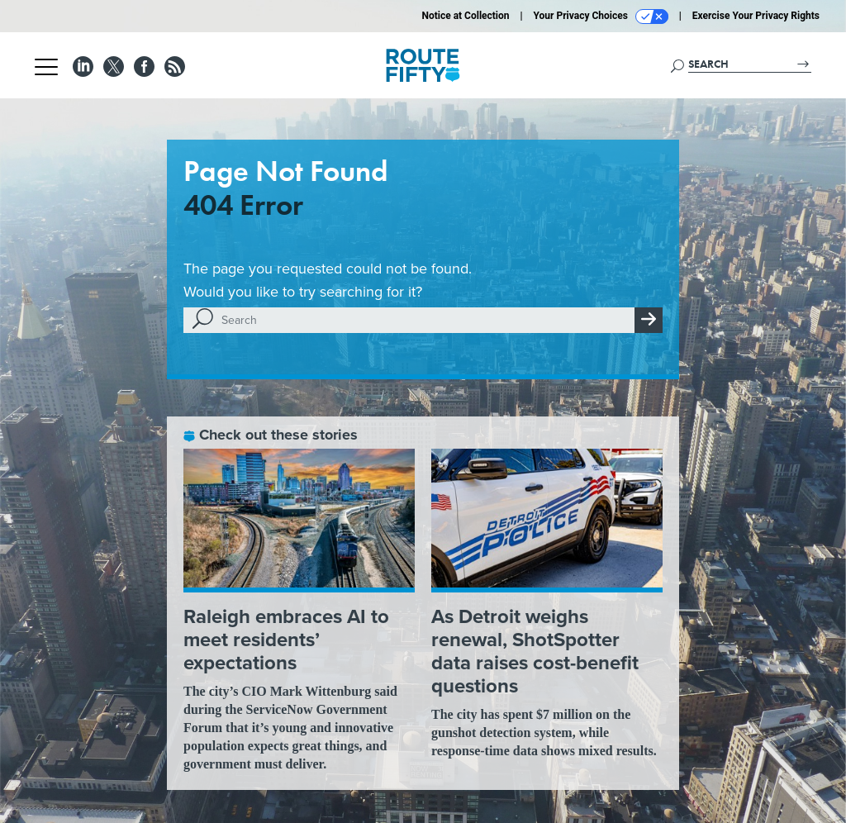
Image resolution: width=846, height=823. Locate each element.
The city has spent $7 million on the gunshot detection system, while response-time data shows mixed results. (544, 732)
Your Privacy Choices (601, 16)
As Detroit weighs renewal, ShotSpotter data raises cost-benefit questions (535, 651)
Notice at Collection (465, 15)
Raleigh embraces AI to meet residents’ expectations (286, 640)
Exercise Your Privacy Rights (756, 15)
